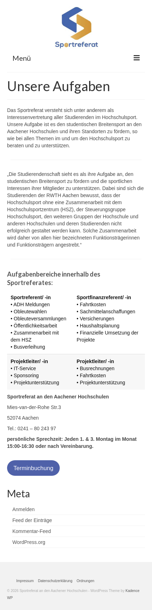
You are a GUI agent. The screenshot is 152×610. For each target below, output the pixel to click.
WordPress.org (28, 542)
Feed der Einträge (32, 520)
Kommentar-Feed (31, 531)
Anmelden (23, 509)
